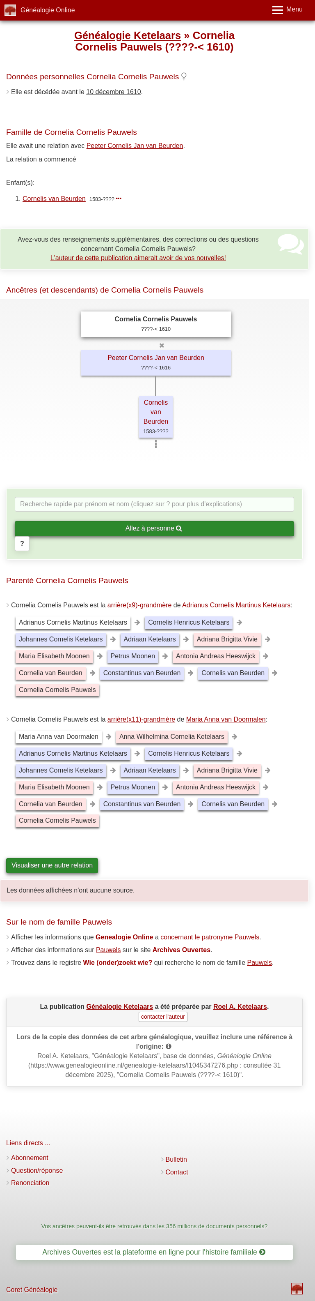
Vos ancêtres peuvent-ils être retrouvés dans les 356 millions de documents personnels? (154, 1226)
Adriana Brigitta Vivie (227, 639)
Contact (177, 1172)
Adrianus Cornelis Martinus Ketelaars (236, 605)
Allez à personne (154, 528)
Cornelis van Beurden (54, 198)
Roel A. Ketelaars (240, 1006)
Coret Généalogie (31, 1289)
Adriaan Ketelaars (150, 639)
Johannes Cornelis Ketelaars (61, 639)
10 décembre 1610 (113, 91)
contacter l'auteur (163, 1016)
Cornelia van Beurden (50, 672)
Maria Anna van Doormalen (226, 719)
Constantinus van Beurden (142, 672)
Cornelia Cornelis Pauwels (57, 689)
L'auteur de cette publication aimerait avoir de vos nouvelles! (138, 257)
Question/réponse (37, 1170)
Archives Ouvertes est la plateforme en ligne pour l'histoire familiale (153, 1252)
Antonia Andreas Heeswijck (216, 656)
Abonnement (29, 1157)
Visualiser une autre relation (52, 865)
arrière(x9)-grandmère (139, 605)
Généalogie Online (48, 10)
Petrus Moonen (133, 656)
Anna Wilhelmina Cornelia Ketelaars (171, 736)
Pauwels (108, 949)
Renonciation (30, 1182)
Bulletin (176, 1159)
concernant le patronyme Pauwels (209, 937)
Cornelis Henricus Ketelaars (188, 622)
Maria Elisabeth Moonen (54, 656)
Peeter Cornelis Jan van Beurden (135, 145)
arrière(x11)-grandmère (141, 719)
